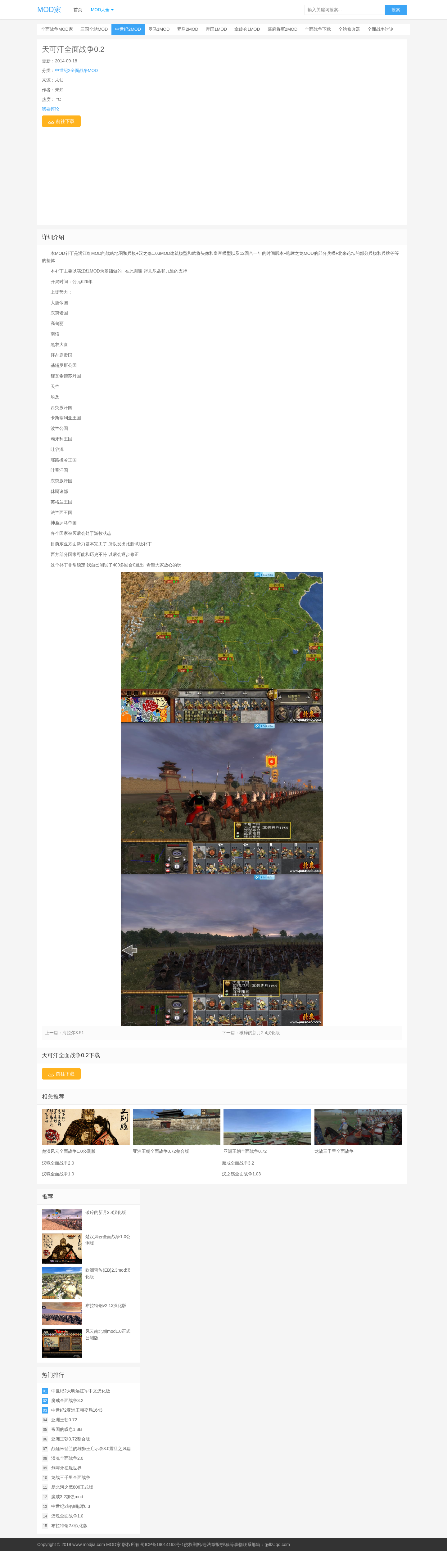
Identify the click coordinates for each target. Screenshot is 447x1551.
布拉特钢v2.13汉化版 (105, 1305)
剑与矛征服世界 (66, 1467)
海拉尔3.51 (73, 1032)
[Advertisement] (222, 173)
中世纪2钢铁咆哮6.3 (70, 1506)
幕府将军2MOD (282, 29)
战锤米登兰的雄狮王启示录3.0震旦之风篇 (91, 1448)
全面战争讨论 (381, 29)
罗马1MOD (158, 29)
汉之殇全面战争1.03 (241, 1173)
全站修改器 (349, 29)
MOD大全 (100, 9)
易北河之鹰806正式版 (72, 1487)
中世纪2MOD (128, 29)
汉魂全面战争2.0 (58, 1163)
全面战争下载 (318, 29)
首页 (78, 9)
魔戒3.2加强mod (67, 1496)
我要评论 (50, 108)
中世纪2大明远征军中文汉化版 (80, 1390)
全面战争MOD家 (57, 29)
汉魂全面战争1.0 (58, 1173)
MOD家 (49, 10)
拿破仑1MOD (247, 29)
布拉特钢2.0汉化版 (69, 1525)
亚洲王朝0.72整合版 (70, 1438)
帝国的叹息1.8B (66, 1429)
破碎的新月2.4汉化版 (259, 1032)
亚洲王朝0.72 (64, 1419)
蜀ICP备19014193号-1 (162, 1544)
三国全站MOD (94, 29)
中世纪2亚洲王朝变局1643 (76, 1410)
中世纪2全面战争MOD (76, 70)
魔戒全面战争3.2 (238, 1163)
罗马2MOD (187, 29)
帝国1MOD (216, 29)
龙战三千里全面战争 (70, 1477)
